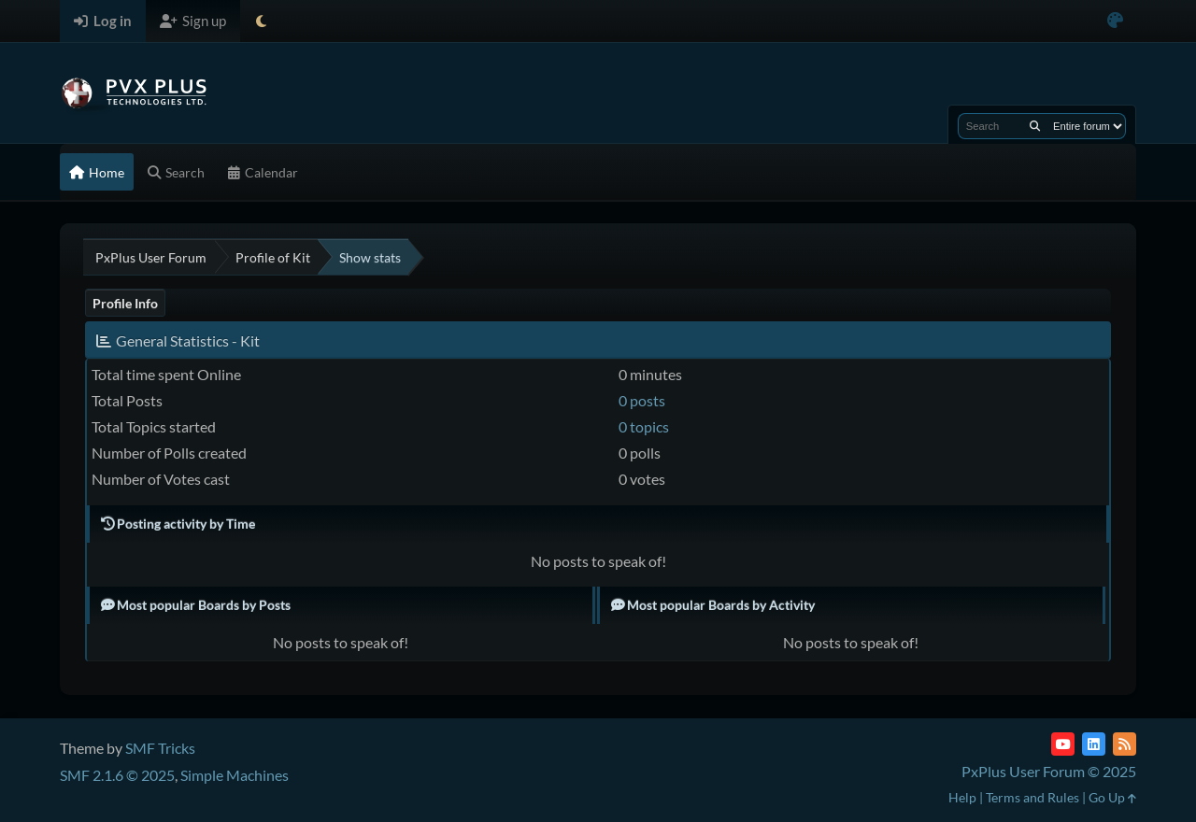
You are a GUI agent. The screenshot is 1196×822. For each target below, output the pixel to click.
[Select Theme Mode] (261, 21)
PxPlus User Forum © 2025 (1048, 771)
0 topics (644, 426)
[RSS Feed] (1124, 744)
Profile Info (125, 303)
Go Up (1112, 797)
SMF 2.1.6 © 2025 (117, 775)
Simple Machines (234, 775)
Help (962, 797)
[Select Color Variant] (1115, 21)
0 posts (642, 400)
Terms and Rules (1032, 797)
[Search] (1034, 126)
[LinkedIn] (1093, 744)
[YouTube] (1063, 744)
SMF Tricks (160, 748)
